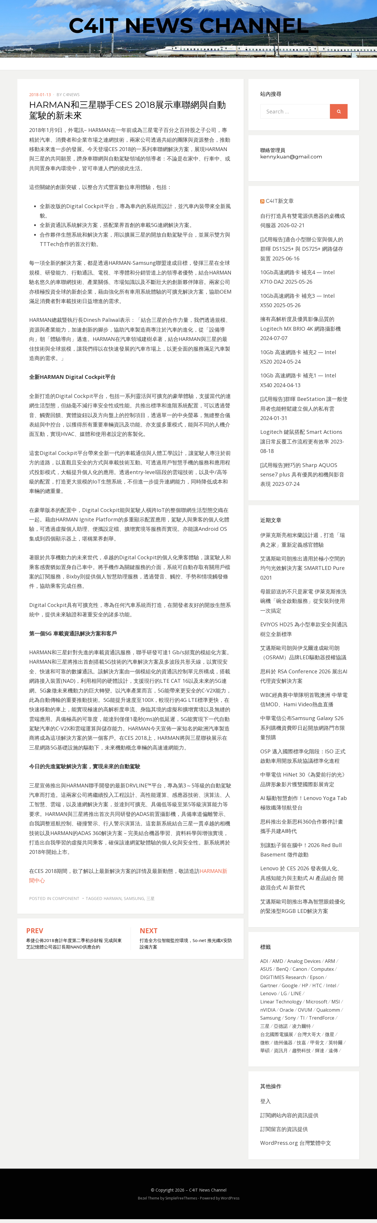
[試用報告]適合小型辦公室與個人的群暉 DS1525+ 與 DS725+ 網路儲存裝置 (301, 249)
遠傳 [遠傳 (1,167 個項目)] (333, 1054)
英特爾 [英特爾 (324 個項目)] (335, 1046)
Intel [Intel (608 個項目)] (331, 986)
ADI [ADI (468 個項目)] (264, 961)
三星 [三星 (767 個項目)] (265, 1029)
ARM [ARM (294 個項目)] (330, 961)
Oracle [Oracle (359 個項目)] (287, 1012)
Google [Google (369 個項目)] (290, 986)
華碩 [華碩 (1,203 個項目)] (265, 1054)
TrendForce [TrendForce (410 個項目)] (321, 1020)
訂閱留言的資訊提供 (284, 1133)
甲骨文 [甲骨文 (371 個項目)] (317, 1046)
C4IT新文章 (280, 201)
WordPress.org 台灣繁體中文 (295, 1146)
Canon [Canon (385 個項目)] (300, 970)
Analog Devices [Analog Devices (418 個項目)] (304, 961)
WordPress (230, 1201)
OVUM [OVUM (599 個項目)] (305, 1012)
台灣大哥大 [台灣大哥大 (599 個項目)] (309, 1037)
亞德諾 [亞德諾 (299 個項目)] (281, 1029)
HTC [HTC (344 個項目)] (317, 986)
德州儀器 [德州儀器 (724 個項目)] (283, 1046)
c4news (71, 94)
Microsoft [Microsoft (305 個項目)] (316, 1004)
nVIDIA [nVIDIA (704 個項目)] (268, 1012)
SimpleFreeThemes (181, 1201)
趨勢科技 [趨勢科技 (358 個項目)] (301, 1054)
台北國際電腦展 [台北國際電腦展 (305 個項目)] (276, 1037)
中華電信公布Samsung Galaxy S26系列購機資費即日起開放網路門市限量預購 (302, 728)
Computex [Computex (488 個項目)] (322, 970)
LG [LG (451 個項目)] (284, 995)
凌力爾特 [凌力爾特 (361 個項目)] (301, 1029)
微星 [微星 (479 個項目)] (329, 1037)
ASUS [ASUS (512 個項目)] (266, 970)
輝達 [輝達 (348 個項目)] (319, 1054)
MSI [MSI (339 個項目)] (335, 1004)
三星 (150, 898)
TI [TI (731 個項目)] (302, 1020)
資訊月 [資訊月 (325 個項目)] (281, 1054)
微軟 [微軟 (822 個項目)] (265, 1046)
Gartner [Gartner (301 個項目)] (269, 986)
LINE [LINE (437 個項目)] (296, 995)
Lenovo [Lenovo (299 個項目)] (268, 995)
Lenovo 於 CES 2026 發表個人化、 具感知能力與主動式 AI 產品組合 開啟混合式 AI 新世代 (301, 878)
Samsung (134, 898)
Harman (112, 898)
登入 (265, 1105)
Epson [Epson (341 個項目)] (317, 978)
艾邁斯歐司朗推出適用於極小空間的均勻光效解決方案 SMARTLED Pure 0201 (302, 568)
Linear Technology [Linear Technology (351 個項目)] (281, 1004)
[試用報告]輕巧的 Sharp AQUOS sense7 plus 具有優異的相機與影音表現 (302, 474)
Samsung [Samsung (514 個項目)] (270, 1020)
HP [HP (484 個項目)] (305, 986)
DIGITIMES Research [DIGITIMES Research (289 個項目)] (283, 978)
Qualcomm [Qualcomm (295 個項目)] (328, 1012)
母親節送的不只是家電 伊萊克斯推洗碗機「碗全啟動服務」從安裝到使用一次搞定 (303, 601)
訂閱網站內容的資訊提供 (289, 1118)
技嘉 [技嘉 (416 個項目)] (301, 1046)
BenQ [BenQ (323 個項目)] (282, 970)
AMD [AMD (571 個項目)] (277, 961)
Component (65, 898)
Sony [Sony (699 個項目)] (290, 1020)
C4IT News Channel (189, 25)
